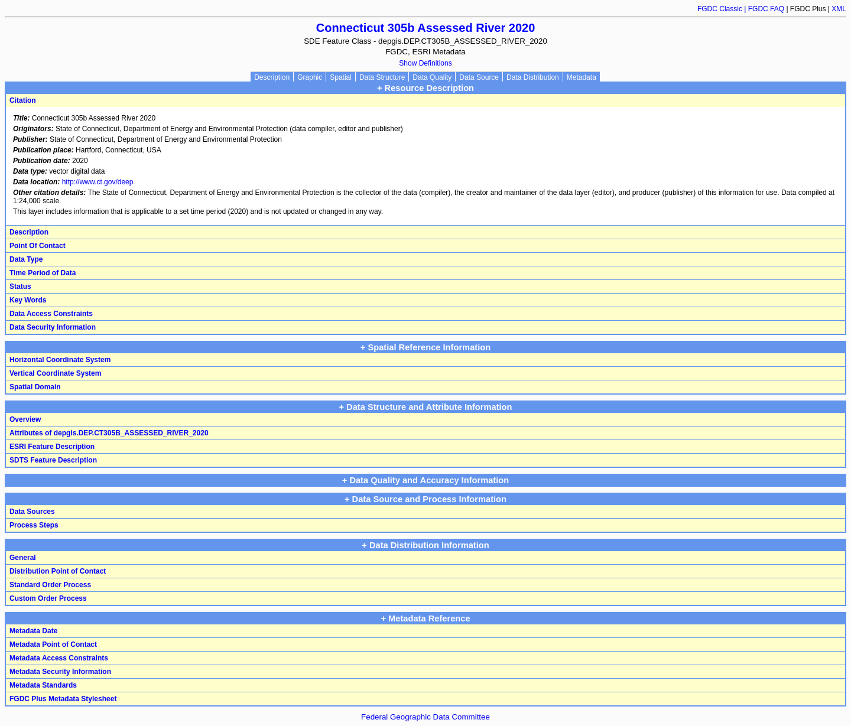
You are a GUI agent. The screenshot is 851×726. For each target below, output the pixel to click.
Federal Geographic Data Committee (425, 716)
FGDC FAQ (766, 9)
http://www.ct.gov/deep (98, 182)
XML (838, 9)
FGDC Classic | (722, 9)
